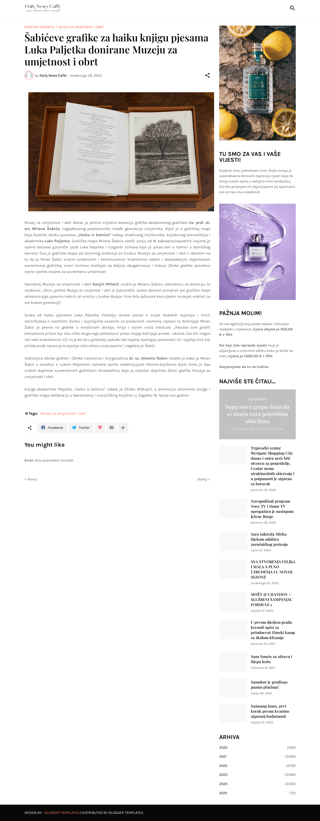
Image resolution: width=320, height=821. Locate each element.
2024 (257, 784)
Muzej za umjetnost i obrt (81, 27)
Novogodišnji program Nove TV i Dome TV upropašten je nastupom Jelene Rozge (272, 509)
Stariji (202, 479)
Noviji (32, 479)
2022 (257, 765)
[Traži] (291, 8)
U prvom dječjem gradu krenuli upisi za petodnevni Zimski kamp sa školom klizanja (273, 630)
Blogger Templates (62, 813)
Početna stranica (39, 27)
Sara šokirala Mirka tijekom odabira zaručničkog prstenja (269, 539)
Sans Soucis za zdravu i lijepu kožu (271, 659)
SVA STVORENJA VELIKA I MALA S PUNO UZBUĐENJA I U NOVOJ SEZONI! (273, 569)
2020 (257, 747)
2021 (257, 756)
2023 (257, 774)
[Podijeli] (207, 75)
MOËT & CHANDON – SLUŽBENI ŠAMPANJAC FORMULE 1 (272, 599)
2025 (257, 793)
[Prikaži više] (123, 428)
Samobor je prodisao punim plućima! (269, 685)
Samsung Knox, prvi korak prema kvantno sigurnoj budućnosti (270, 711)
